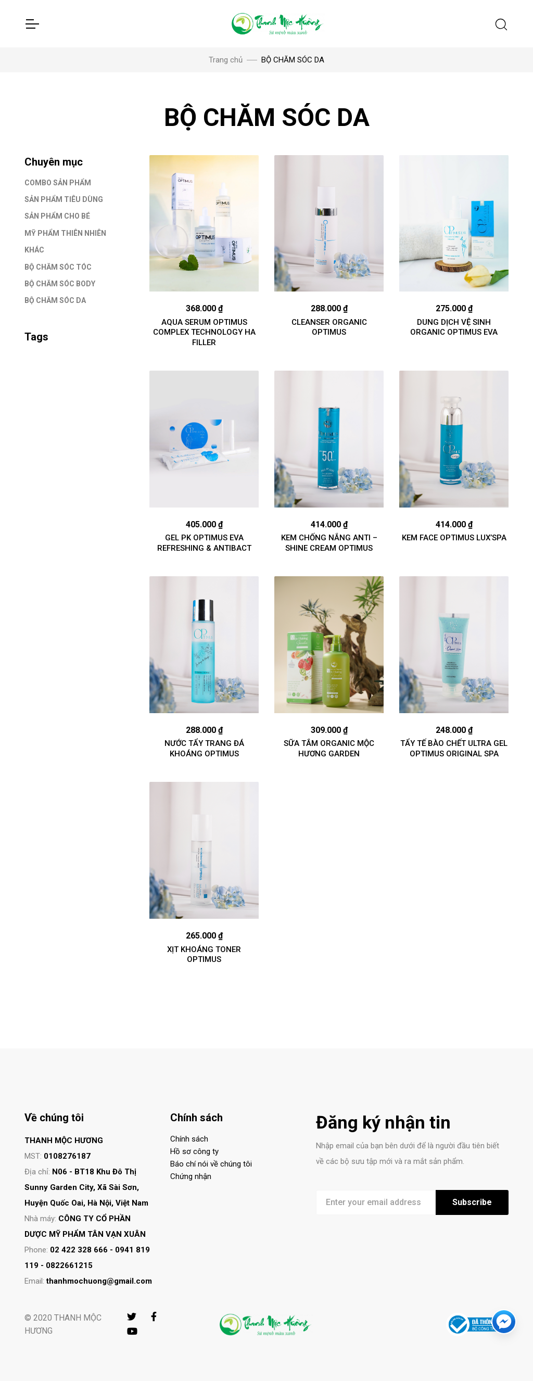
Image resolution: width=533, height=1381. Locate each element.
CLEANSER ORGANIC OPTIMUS (329, 327)
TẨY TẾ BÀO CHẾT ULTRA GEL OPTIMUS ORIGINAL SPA (453, 748)
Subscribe (472, 1202)
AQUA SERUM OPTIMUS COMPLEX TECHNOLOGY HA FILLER (204, 332)
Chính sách (189, 1139)
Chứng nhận (190, 1176)
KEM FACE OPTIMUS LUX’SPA (454, 537)
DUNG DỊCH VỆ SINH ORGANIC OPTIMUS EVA (454, 327)
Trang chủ (226, 60)
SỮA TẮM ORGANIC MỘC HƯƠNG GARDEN (329, 748)
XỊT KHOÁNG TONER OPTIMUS (204, 955)
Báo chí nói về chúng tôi (211, 1164)
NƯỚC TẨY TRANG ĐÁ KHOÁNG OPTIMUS (204, 748)
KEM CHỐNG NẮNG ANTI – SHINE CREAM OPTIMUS (329, 543)
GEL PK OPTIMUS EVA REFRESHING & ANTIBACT (204, 543)
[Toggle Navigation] (31, 24)
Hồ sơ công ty (194, 1151)
